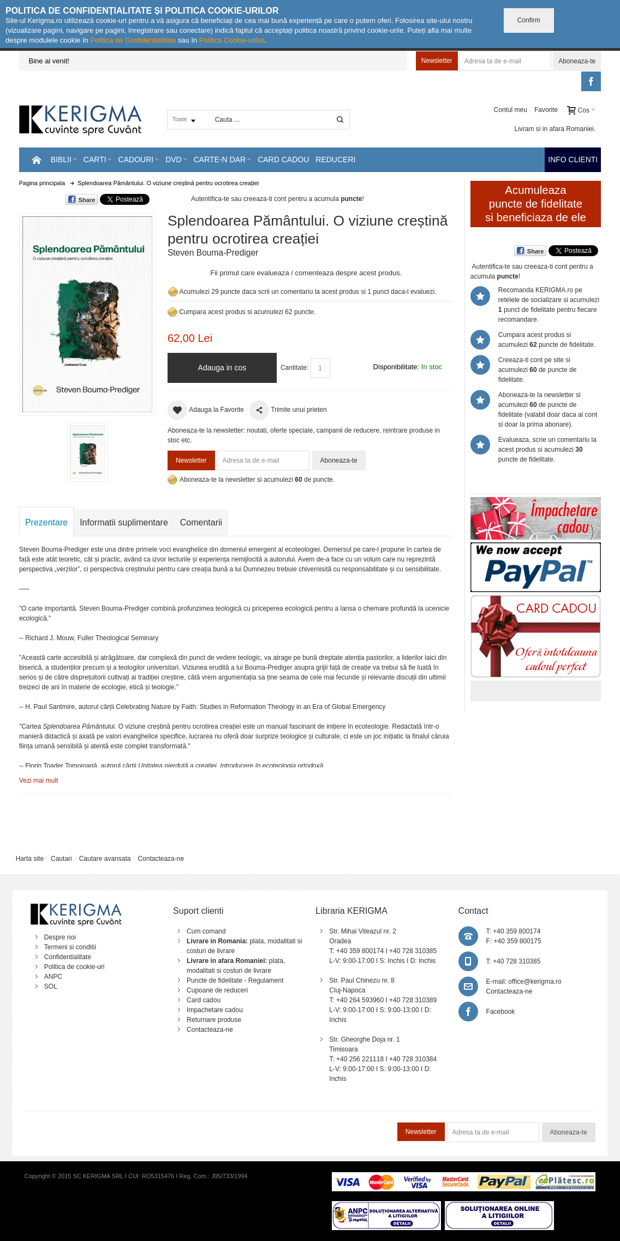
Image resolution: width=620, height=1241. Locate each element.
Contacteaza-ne (161, 858)
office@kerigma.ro (534, 981)
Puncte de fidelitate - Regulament (235, 980)
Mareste (85, 312)
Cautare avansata (105, 858)
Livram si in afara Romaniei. (555, 129)
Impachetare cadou (215, 1010)
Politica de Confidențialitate (133, 40)
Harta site (30, 858)
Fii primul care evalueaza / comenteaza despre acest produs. (306, 273)
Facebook (500, 1011)
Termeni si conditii (70, 947)
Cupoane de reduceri (217, 990)
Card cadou (203, 1000)
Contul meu (510, 110)
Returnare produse (214, 1020)
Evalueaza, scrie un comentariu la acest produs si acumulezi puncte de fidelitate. (547, 449)
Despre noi (60, 937)
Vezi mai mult (38, 780)
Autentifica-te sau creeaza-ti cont (239, 199)
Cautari (61, 858)
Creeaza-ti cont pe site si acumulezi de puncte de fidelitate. (537, 369)
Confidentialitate (67, 957)
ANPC (53, 976)
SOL (50, 986)
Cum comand (206, 931)
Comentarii (201, 522)
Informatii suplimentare (124, 522)
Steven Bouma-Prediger (213, 252)
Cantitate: (294, 367)
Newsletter (436, 60)
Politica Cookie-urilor (231, 40)
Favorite (546, 110)
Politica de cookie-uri (74, 967)
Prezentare (46, 522)
